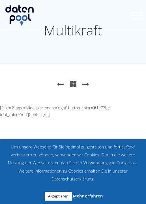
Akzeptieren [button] (58, 196)
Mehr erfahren (88, 196)
